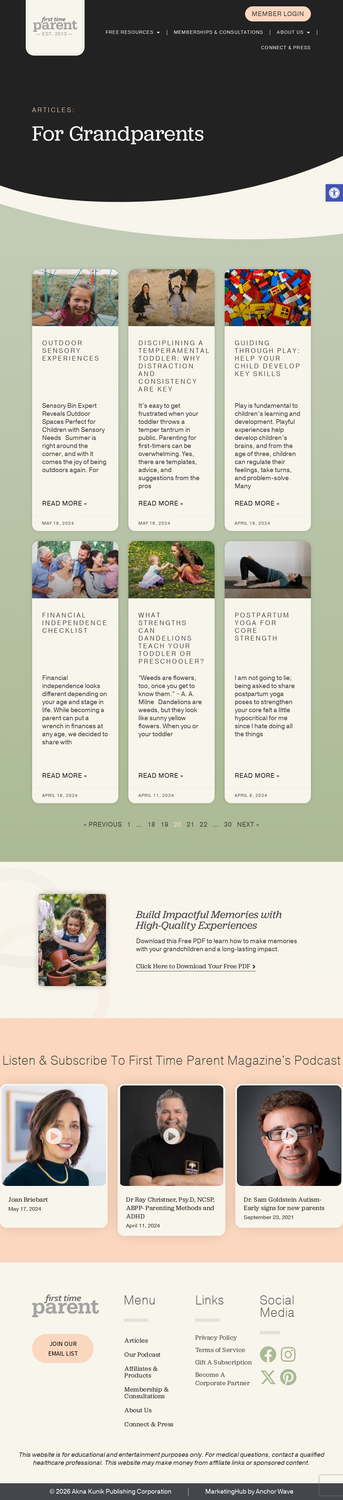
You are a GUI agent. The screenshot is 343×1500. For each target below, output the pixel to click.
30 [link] (228, 824)
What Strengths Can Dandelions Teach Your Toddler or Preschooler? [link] (171, 638)
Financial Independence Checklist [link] (75, 623)
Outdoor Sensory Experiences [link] (71, 351)
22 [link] (204, 824)
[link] (334, 193)
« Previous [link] (103, 824)
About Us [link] (293, 32)
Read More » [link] (64, 503)
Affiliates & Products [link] (141, 1371)
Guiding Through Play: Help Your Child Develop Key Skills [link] (268, 358)
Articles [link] (136, 1340)
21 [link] (191, 824)
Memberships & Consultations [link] (218, 32)
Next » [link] (248, 824)
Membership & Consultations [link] (146, 1392)
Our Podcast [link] (142, 1354)
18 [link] (151, 824)
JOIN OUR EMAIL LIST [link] (63, 1348)
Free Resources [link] (133, 32)
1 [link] (129, 824)
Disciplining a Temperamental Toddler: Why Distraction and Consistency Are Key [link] (174, 366)
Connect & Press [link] (286, 48)
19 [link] (164, 824)
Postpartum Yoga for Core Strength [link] (262, 627)
